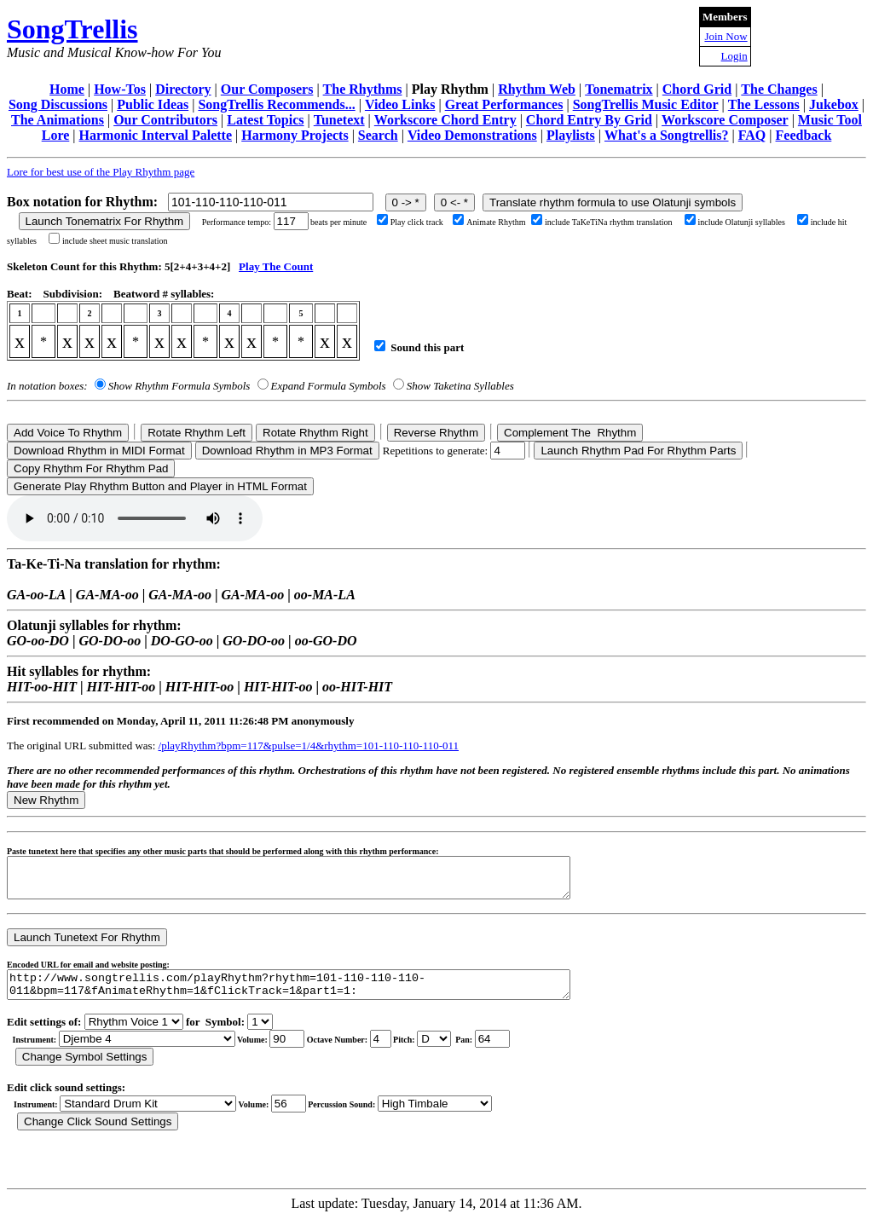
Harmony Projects (294, 135)
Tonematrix (618, 89)
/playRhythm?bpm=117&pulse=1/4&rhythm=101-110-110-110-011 (309, 745)
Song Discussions (58, 104)
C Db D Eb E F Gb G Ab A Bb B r (434, 1051)
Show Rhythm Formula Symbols (179, 385)
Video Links (400, 104)
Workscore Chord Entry (445, 120)
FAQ (752, 135)
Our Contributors (165, 120)
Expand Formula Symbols (328, 385)
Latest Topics (265, 120)
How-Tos (120, 89)
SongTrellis (72, 29)
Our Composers (267, 89)
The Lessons (764, 104)
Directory (183, 89)
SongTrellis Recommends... (276, 104)
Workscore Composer (725, 120)
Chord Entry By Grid (589, 120)
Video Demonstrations (472, 135)
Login (734, 55)
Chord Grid (696, 89)
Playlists (570, 135)
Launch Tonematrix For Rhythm (105, 221)
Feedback (804, 135)
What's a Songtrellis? (666, 135)
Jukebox (834, 104)
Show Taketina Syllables (460, 385)
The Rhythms (362, 89)
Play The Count (276, 266)
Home (66, 89)
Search (378, 135)
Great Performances (504, 104)
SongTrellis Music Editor (646, 104)
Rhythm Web (536, 89)
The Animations (57, 120)
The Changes (779, 89)
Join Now (725, 36)
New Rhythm (46, 800)
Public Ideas (152, 104)
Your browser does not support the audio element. (135, 518)
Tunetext (339, 120)
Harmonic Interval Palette (156, 135)
